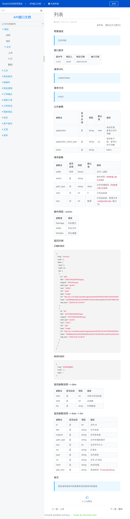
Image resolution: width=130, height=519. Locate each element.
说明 (8, 35)
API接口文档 (35, 4)
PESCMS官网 (45, 515)
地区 (8, 41)
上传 (10, 53)
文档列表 (53, 3)
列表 (10, 58)
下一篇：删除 (116, 509)
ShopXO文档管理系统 (12, 4)
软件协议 (66, 515)
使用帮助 (57, 515)
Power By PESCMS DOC (85, 515)
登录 (114, 4)
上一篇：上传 (58, 509)
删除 (10, 64)
